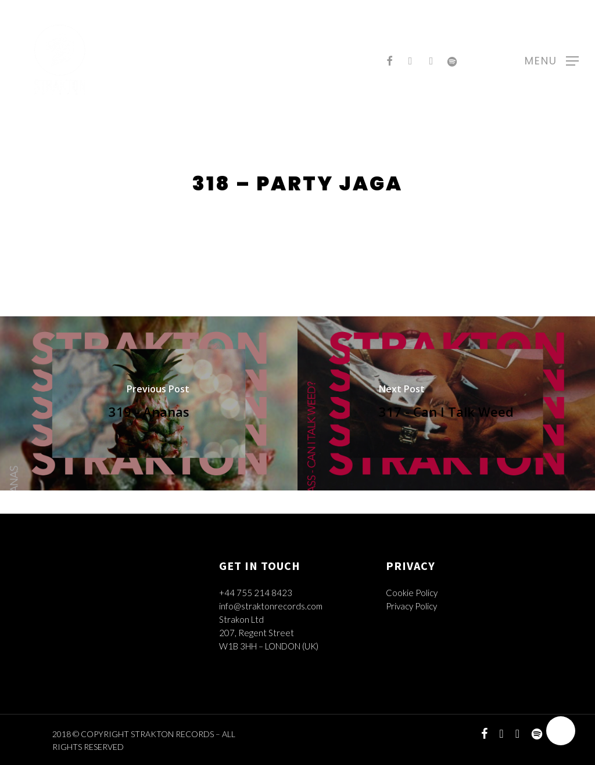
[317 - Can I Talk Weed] (446, 403)
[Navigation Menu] (552, 60)
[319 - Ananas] (149, 403)
